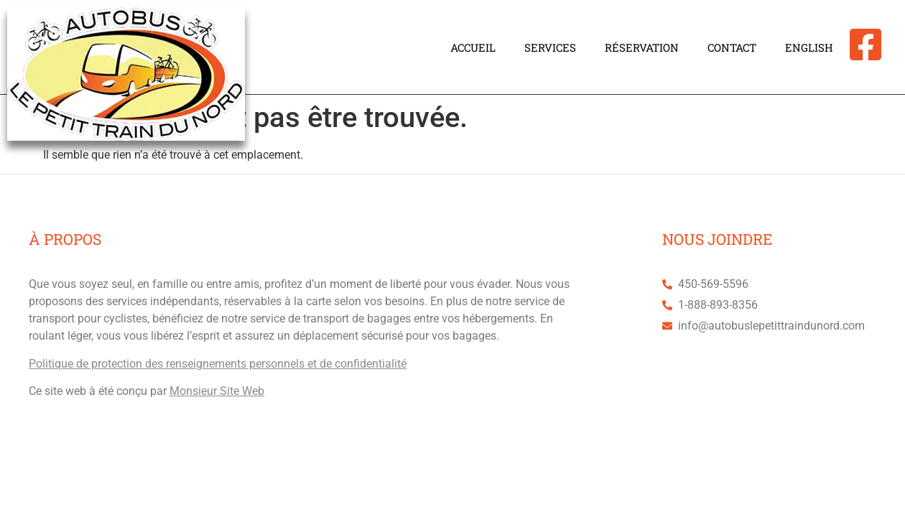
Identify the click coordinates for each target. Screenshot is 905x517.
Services (550, 47)
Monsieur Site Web (217, 391)
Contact (731, 47)
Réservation (642, 47)
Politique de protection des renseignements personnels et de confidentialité (218, 364)
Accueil (473, 47)
